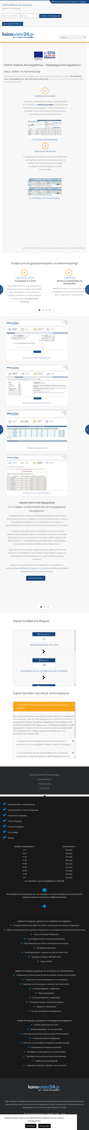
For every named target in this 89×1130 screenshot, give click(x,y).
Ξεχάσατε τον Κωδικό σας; (11, 8)
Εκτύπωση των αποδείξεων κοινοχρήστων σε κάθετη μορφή (46, 1043)
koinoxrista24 (16, 515)
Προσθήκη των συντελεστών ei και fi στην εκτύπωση (46, 1056)
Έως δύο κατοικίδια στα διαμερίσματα (46, 1011)
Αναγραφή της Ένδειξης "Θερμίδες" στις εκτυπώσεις (46, 1065)
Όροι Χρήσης (13, 832)
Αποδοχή (30, 1125)
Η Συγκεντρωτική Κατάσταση (44, 139)
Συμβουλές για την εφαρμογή (46, 1061)
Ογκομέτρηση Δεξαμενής (17, 815)
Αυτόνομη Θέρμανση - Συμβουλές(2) (46, 998)
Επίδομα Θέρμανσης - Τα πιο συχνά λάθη (46, 1029)
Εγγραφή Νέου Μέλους (12, 24)
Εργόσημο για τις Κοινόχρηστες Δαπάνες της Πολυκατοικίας (46, 984)
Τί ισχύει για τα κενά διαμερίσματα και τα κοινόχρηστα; (46, 979)
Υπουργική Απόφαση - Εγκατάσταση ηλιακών (46, 1002)
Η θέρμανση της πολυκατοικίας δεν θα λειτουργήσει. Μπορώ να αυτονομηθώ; (46, 975)
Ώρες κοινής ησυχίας (46, 993)
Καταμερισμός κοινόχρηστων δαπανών (46, 1047)
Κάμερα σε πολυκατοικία (46, 1007)
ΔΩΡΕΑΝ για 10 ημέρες (28, 568)
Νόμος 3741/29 (46, 961)
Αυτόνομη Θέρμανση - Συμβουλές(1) (46, 988)
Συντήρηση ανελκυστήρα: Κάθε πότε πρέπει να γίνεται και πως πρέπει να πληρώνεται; (46, 925)
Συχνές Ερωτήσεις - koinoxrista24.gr (21, 804)
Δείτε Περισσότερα (35, 578)
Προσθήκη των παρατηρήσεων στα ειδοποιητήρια (46, 1052)
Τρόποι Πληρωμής (15, 821)
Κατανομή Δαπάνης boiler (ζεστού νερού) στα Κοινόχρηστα (46, 1034)
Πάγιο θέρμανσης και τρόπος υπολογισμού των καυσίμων (46, 943)
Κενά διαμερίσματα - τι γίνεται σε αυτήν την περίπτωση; (46, 952)
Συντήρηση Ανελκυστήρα (46, 948)
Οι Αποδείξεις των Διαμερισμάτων (44, 198)
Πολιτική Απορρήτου (16, 827)
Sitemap (11, 838)
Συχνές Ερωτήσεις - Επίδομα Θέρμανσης (23, 810)
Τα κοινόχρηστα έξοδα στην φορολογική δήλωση (46, 939)
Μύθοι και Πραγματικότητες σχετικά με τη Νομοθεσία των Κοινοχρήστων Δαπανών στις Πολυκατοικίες (46, 930)
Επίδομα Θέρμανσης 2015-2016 (46, 1025)
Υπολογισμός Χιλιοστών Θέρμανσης (46, 1038)
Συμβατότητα (69, 277)
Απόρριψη (44, 1125)
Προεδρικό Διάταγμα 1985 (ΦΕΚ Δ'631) (46, 957)
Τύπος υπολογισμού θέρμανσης (46, 934)
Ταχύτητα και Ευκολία (25, 277)
